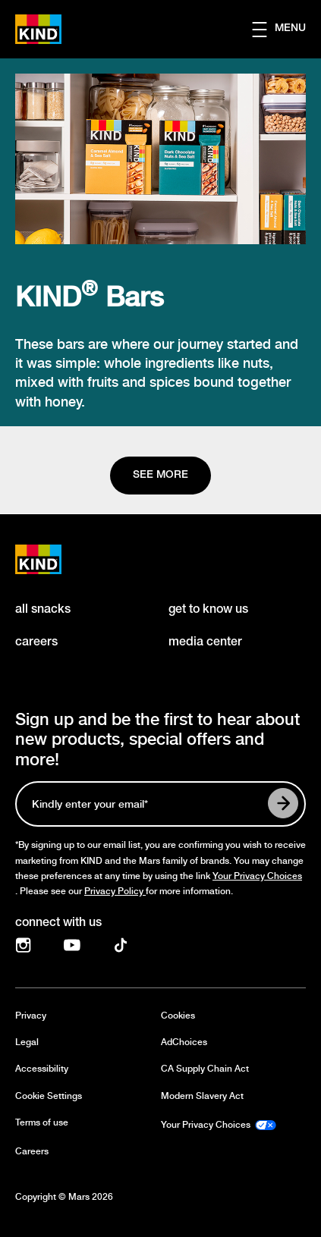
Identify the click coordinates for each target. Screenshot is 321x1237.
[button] (286, 29)
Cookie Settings (48, 1096)
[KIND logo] (54, 559)
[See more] (160, 475)
